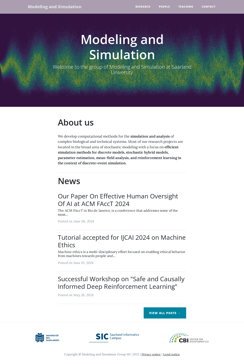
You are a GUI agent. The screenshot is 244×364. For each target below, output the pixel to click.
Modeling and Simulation (55, 7)
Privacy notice (151, 354)
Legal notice (171, 354)
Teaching (185, 7)
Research (142, 7)
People (164, 7)
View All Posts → (165, 313)
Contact (209, 7)
